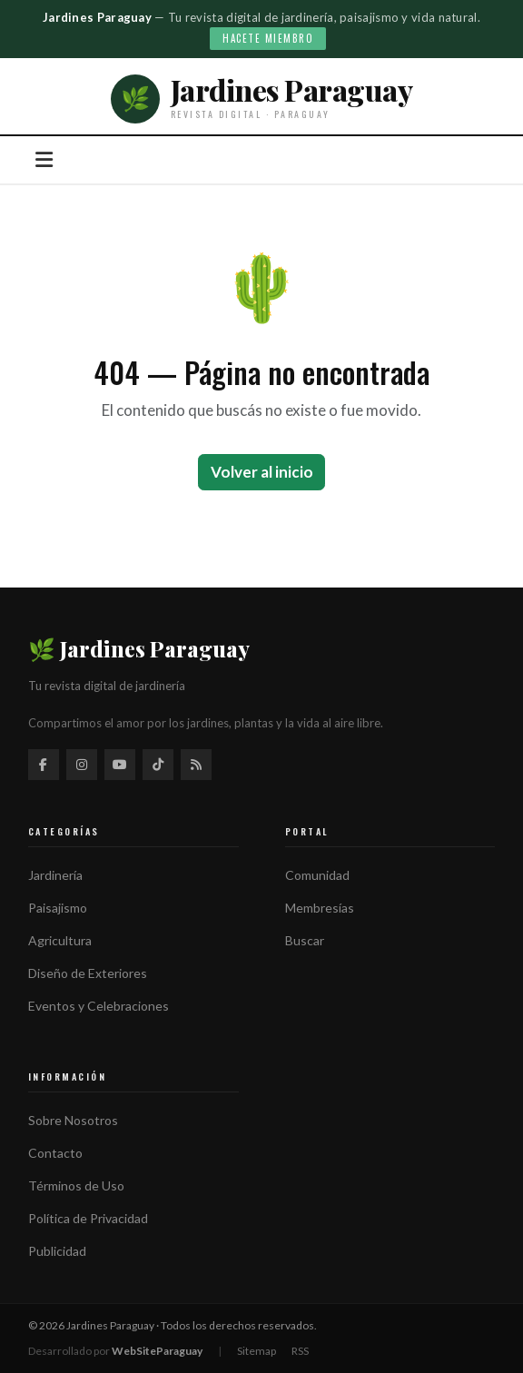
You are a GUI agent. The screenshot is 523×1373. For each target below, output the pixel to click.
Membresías (319, 907)
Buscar (304, 940)
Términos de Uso (76, 1185)
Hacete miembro (267, 38)
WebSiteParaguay (157, 1351)
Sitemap (256, 1351)
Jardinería (55, 875)
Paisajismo (57, 907)
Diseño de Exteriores (87, 973)
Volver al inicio (262, 471)
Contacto (55, 1153)
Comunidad (317, 875)
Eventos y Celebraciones (98, 1005)
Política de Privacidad (88, 1218)
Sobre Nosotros (73, 1120)
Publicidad (57, 1251)
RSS (300, 1351)
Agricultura (60, 940)
